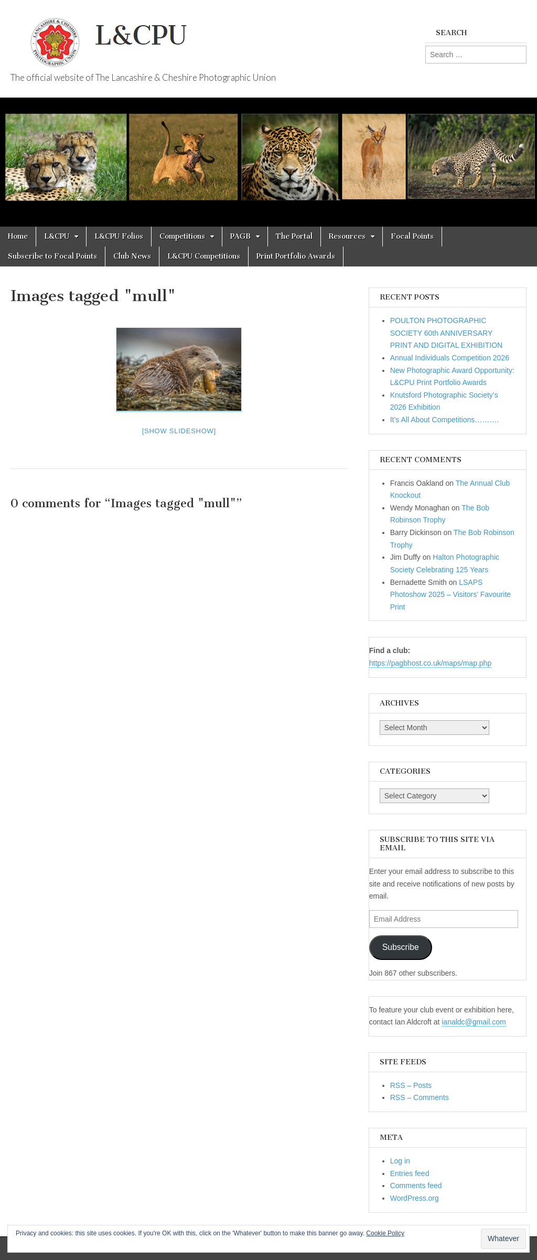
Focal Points (412, 236)
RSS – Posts (411, 1085)
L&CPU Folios (118, 236)
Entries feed (409, 1173)
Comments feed (416, 1185)
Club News (132, 256)
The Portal (294, 236)
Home (18, 236)
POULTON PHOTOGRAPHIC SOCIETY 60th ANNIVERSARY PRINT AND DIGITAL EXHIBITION (446, 332)
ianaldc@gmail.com (474, 1022)
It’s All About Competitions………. (444, 419)
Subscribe (400, 947)
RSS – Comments (419, 1097)
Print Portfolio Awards (295, 256)
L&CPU (56, 236)
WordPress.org (414, 1198)
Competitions (182, 236)
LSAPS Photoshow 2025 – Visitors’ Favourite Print (450, 594)
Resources (347, 236)
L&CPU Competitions (203, 256)
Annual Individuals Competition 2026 (449, 358)
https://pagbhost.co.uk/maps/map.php (430, 663)
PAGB (240, 236)
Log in (400, 1161)
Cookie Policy (385, 1233)
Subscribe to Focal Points (52, 256)
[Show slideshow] (179, 431)
